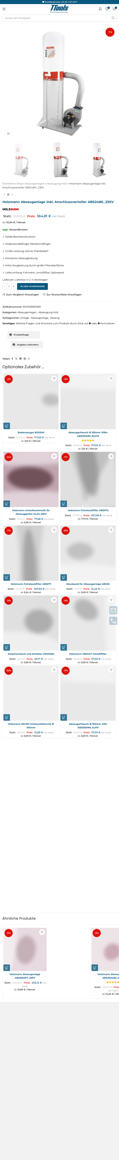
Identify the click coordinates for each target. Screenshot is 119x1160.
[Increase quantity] (13, 286)
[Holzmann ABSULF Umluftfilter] (88, 622)
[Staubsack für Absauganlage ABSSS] (88, 552)
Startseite (8, 183)
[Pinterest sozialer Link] (25, 359)
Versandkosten (18, 229)
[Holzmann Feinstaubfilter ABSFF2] (88, 479)
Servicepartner (11, 1023)
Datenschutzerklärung (16, 980)
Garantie (7, 1016)
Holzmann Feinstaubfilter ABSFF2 (88, 509)
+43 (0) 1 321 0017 (69, 2)
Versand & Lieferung (14, 986)
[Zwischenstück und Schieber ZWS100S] (31, 622)
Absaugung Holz (57, 183)
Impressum (9, 974)
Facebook (8, 1049)
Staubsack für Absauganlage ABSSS (88, 583)
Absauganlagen (34, 183)
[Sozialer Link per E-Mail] (20, 359)
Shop (19, 183)
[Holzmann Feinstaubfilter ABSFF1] (31, 552)
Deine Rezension (13, 781)
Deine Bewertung (14, 775)
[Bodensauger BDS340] (31, 401)
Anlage (24, 317)
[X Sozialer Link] (16, 359)
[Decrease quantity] (4, 286)
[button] (6, 426)
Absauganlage (39, 317)
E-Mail (7, 833)
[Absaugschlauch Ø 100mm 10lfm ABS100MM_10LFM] (88, 401)
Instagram (8, 1043)
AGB (5, 962)
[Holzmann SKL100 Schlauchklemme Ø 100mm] (31, 691)
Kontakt (7, 968)
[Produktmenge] (9, 286)
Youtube (7, 1055)
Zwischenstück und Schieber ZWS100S (31, 652)
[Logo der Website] (59, 8)
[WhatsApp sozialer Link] (29, 359)
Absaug (54, 317)
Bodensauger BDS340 (31, 432)
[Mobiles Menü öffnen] (4, 9)
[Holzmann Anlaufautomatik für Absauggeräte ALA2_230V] (31, 479)
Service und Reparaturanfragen (13, 1008)
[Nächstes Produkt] (12, 195)
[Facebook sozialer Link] (12, 359)
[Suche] (59, 18)
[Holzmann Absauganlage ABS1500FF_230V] (26, 894)
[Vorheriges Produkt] (4, 195)
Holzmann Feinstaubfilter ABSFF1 (31, 583)
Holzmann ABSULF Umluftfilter (88, 652)
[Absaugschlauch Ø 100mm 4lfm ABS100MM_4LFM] (88, 691)
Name (7, 819)
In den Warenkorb (32, 286)
